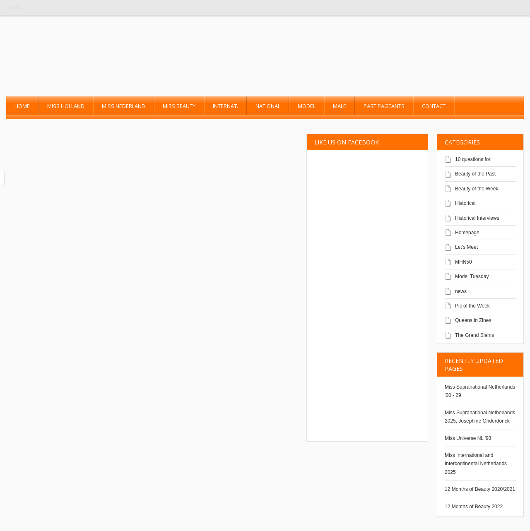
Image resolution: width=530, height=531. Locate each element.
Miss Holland (65, 106)
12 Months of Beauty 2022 (474, 506)
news (461, 291)
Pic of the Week (472, 306)
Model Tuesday (472, 276)
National (267, 106)
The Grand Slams (474, 335)
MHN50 (463, 262)
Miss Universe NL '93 (468, 438)
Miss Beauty (179, 106)
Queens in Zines (473, 320)
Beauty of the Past (475, 174)
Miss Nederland (123, 106)
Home (12, 7)
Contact (434, 106)
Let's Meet (466, 247)
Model (307, 106)
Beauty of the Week (477, 189)
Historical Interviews (477, 218)
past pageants (384, 106)
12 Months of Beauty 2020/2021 (480, 489)
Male (339, 106)
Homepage (467, 232)
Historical (465, 203)
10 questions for (472, 159)
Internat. (225, 106)
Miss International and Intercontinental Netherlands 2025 (476, 463)
